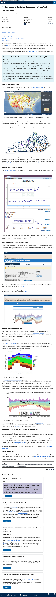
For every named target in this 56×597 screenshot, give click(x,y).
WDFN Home (10, 162)
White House (26, 595)
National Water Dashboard (37, 87)
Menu (54, 2)
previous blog (37, 162)
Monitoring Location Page (23, 513)
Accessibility (14, 594)
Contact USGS (24, 594)
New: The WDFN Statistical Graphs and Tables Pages (14, 34)
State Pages (35, 158)
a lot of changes (13, 507)
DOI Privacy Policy (4, 594)
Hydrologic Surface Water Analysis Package (13, 380)
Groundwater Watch (33, 51)
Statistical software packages (8, 36)
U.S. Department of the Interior (7, 595)
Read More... (8, 496)
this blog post (17, 426)
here (23, 286)
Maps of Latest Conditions (7, 30)
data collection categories (9, 511)
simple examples (39, 423)
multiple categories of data (27, 579)
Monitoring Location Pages (9, 170)
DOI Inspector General (18, 595)
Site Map (19, 594)
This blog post (5, 448)
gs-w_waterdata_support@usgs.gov (42, 456)
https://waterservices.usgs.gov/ (13, 540)
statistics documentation (23, 249)
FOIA (36, 595)
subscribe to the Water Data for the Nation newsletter (21, 458)
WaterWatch (8, 45)
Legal (10, 594)
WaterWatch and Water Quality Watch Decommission (13, 38)
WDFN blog (49, 446)
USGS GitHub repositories (38, 333)
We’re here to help (6, 40)
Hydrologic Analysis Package (10, 343)
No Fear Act (32, 595)
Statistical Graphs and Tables (8, 32)
